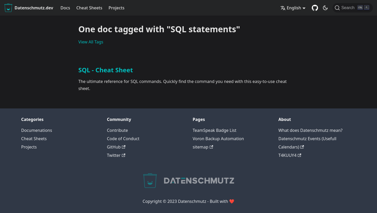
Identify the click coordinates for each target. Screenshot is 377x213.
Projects (116, 8)
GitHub (116, 147)
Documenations (36, 130)
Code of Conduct (123, 138)
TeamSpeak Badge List (214, 130)
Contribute (117, 130)
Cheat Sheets (89, 8)
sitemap (203, 147)
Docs (65, 8)
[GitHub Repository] (315, 8)
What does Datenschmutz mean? (311, 130)
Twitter (116, 155)
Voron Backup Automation (218, 138)
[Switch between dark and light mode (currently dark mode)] (325, 8)
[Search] (353, 7)
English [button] (290, 8)
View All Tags (90, 42)
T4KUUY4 (290, 155)
